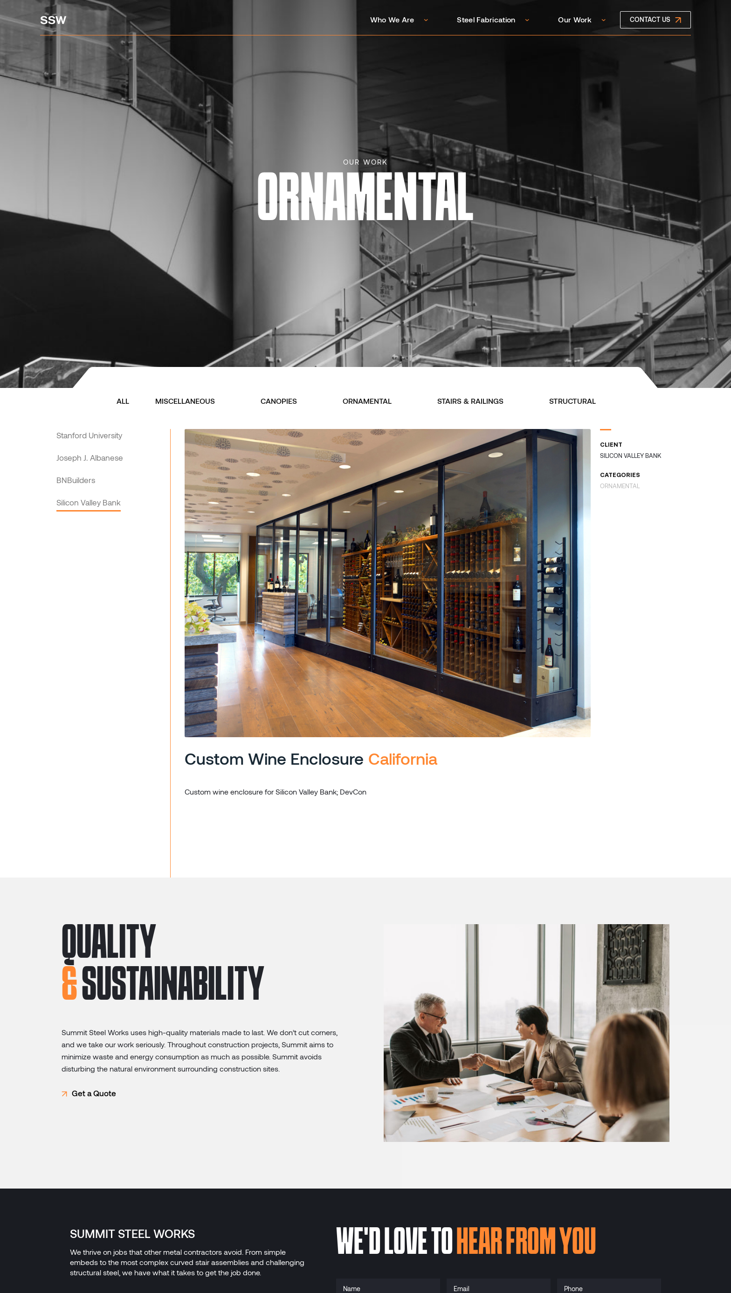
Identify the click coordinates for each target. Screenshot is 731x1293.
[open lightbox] (388, 583)
